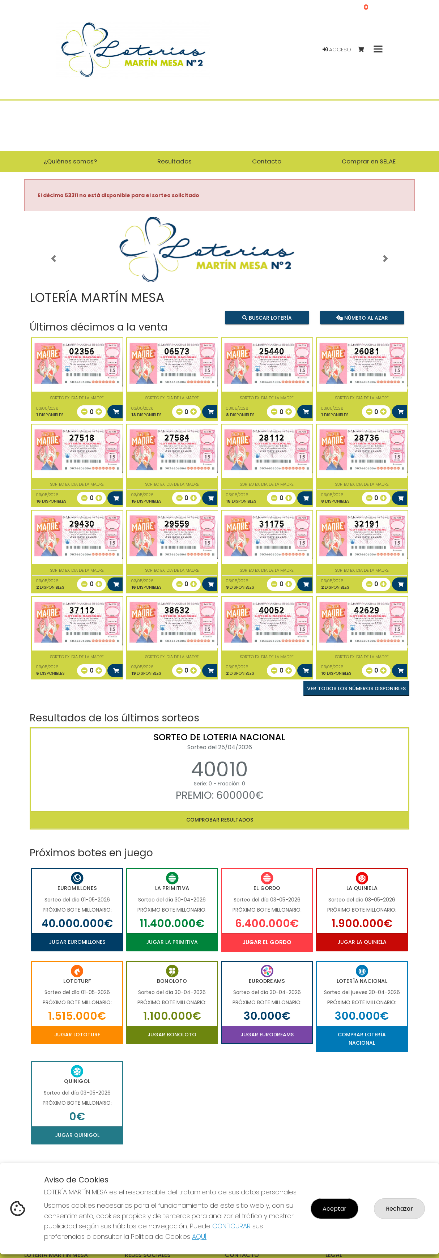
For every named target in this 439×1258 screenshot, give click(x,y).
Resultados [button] (174, 161)
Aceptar (334, 1208)
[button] (53, 258)
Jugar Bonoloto (172, 1034)
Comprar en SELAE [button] (369, 161)
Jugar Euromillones (77, 942)
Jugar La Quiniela (362, 942)
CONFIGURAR (231, 1226)
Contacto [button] (266, 161)
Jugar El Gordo (266, 942)
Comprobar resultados (219, 819)
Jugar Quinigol (77, 1135)
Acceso (337, 49)
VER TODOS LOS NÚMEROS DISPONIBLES (356, 688)
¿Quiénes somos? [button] (70, 161)
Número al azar (362, 317)
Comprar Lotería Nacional (362, 1038)
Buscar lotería (267, 317)
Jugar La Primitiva (172, 942)
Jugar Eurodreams (267, 1034)
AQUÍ (199, 1236)
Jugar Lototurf (77, 1034)
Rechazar (399, 1208)
